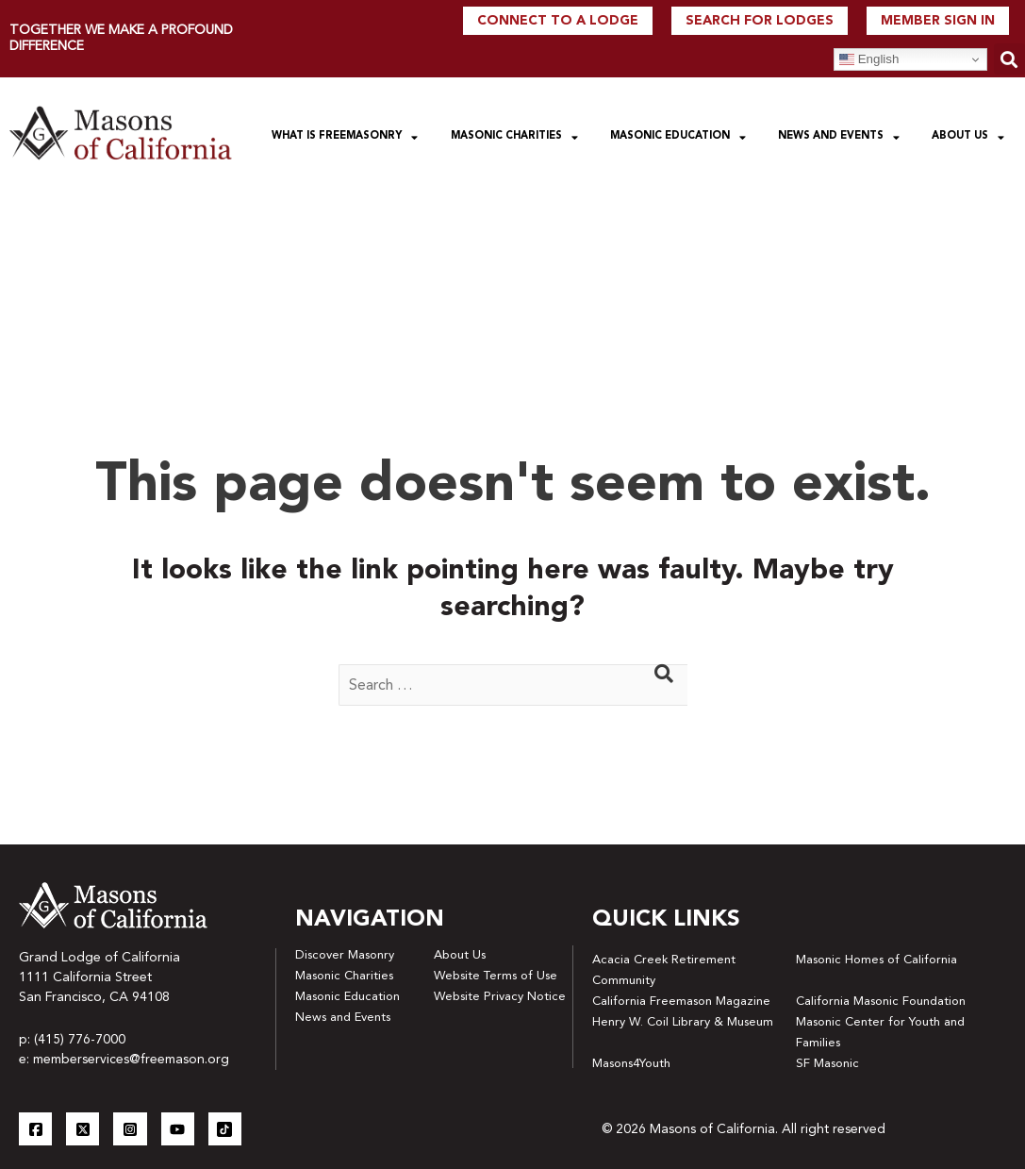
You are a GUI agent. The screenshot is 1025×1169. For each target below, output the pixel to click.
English (869, 59)
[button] (1009, 59)
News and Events (839, 136)
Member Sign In (938, 20)
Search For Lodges (760, 20)
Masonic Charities (514, 136)
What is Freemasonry (345, 136)
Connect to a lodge (557, 20)
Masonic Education (678, 136)
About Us (968, 136)
